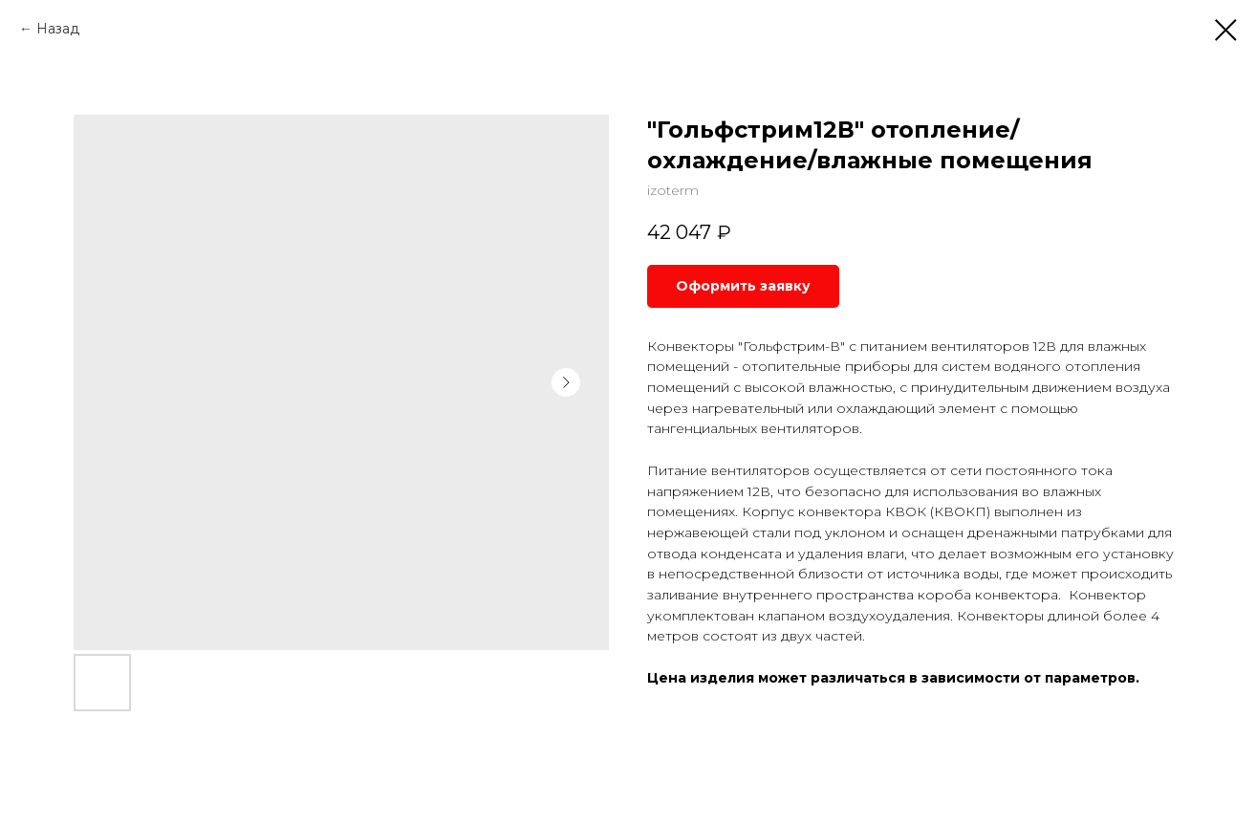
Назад (57, 28)
